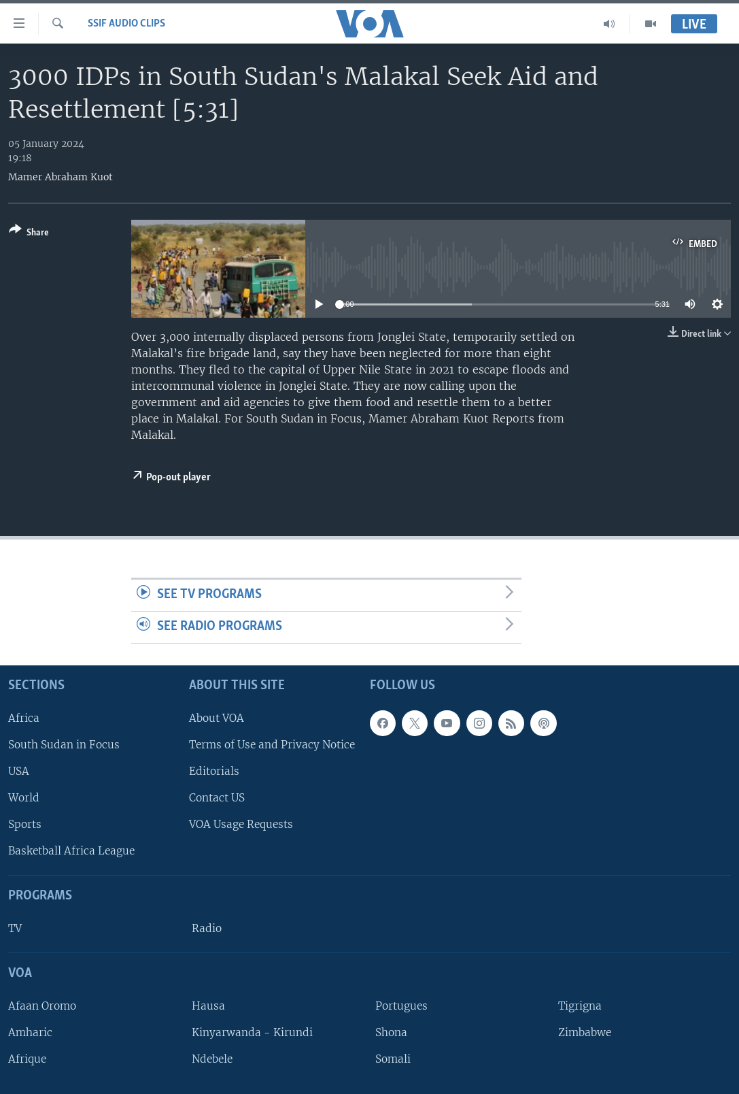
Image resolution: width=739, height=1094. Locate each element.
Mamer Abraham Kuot (60, 177)
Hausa (208, 1005)
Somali (393, 1058)
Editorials (214, 771)
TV (15, 928)
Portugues (401, 1005)
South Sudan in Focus (64, 744)
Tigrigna (580, 1005)
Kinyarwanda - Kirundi (252, 1032)
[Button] (29, 234)
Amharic (30, 1032)
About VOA (216, 717)
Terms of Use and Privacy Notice (272, 744)
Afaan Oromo (42, 1005)
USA (18, 771)
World (23, 797)
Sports (24, 824)
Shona (391, 1032)
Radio (207, 928)
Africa (23, 717)
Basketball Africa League (71, 850)
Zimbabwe (584, 1032)
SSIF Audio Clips (126, 23)
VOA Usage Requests (241, 824)
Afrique (27, 1058)
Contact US (217, 797)
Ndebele (212, 1058)
